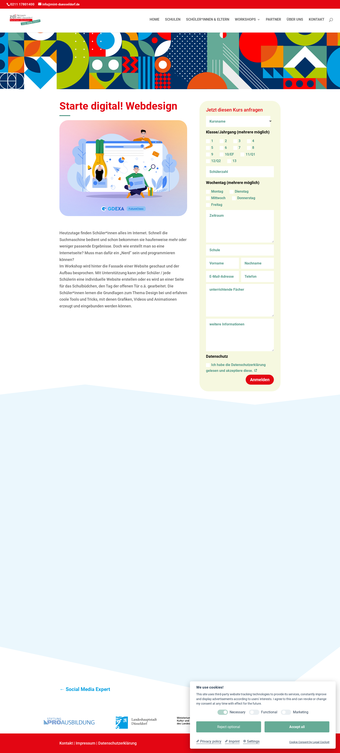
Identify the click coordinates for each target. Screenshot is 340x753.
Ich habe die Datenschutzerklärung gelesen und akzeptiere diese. (236, 368)
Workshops (245, 19)
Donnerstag (243, 198)
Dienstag (239, 191)
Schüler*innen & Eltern (207, 19)
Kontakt (316, 19)
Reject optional (228, 727)
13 (231, 161)
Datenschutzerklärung (117, 743)
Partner (273, 19)
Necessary (237, 712)
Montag (214, 191)
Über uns (295, 19)
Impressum (85, 743)
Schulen (172, 19)
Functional (269, 712)
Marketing (300, 712)
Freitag (214, 205)
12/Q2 (213, 161)
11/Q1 (247, 154)
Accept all (297, 727)
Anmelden (260, 379)
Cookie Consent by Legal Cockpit (309, 742)
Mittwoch (216, 198)
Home (154, 19)
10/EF (227, 154)
